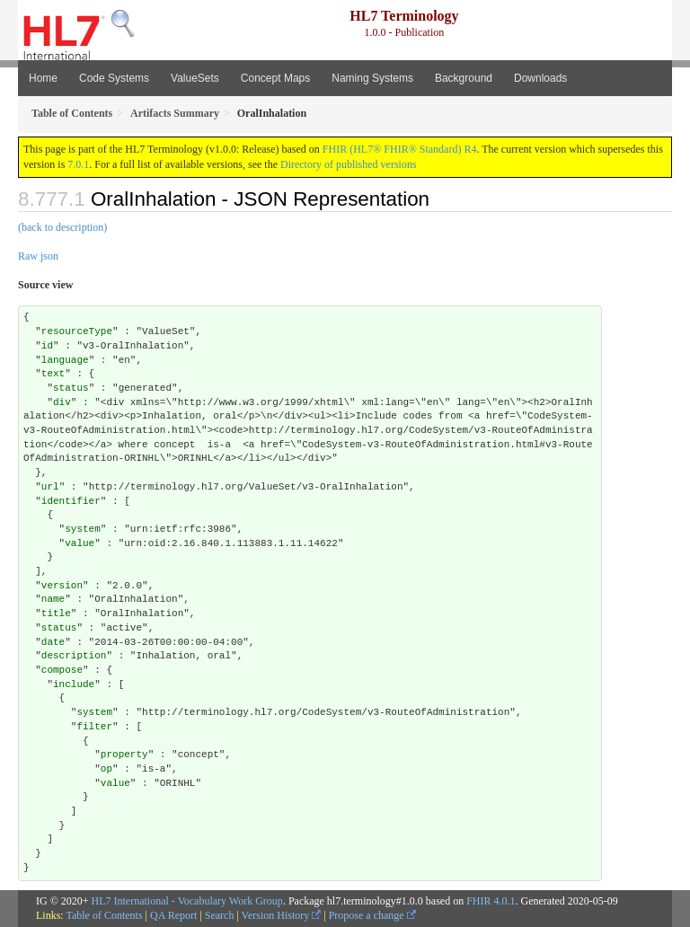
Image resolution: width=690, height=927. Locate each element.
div (62, 402)
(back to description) (62, 227)
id (47, 345)
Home (43, 78)
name (53, 599)
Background (463, 78)
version (62, 585)
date (53, 642)
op (106, 769)
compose (62, 670)
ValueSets (195, 78)
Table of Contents (104, 915)
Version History (282, 915)
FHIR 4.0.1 (490, 901)
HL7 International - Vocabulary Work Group (187, 901)
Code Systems (114, 78)
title (56, 613)
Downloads (540, 78)
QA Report (173, 915)
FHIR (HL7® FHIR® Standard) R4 (400, 149)
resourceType (76, 331)
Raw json (38, 256)
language (65, 360)
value (79, 543)
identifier (71, 501)
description (74, 655)
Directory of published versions (348, 164)
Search (219, 915)
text (53, 373)
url (50, 486)
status (71, 388)
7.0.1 (78, 164)
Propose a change (372, 915)
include (73, 684)
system (83, 529)
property (124, 754)
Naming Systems (372, 78)
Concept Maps (275, 78)
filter (94, 726)
